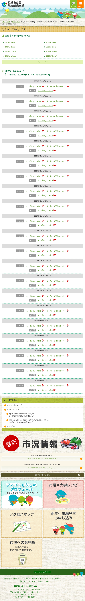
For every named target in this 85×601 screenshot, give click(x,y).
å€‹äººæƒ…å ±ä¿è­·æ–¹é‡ (52, 578)
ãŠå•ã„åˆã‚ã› (26, 581)
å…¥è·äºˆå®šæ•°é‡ (56, 86)
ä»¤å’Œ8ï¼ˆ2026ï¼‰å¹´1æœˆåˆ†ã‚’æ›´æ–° (42, 468)
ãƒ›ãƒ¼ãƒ (6, 22)
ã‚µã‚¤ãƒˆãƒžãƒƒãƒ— (11, 578)
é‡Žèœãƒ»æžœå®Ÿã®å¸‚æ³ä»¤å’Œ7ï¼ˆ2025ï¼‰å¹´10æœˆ (22, 415)
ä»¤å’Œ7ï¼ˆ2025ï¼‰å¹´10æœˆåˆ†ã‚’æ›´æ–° (42, 458)
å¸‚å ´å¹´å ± (11, 426)
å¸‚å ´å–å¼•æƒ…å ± (15, 405)
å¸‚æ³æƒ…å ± (13, 410)
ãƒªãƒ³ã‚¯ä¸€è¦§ (43, 581)
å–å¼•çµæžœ (33, 86)
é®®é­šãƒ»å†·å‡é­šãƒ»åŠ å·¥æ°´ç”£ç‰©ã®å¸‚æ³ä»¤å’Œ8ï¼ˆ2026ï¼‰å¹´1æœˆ (29, 421)
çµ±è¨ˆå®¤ (16, 22)
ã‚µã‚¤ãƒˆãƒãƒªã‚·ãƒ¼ (30, 578)
